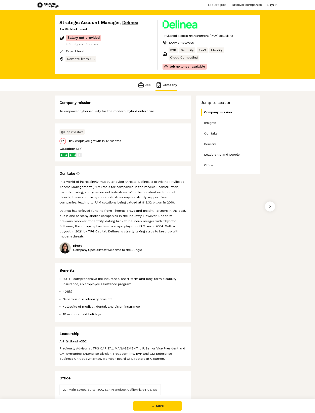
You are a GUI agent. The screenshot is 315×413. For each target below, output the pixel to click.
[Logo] (48, 5)
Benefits (210, 144)
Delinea (130, 22)
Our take (211, 133)
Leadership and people (222, 154)
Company (166, 85)
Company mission (216, 112)
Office (208, 165)
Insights (210, 123)
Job (144, 85)
